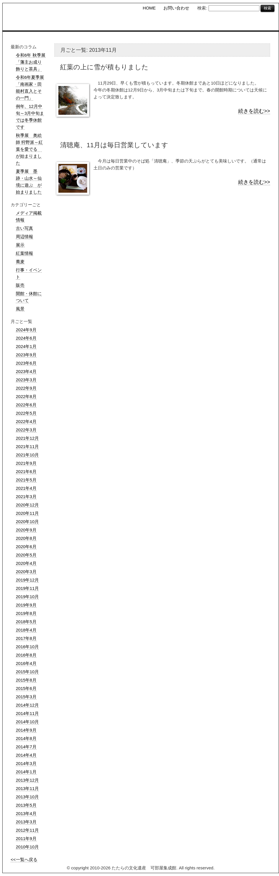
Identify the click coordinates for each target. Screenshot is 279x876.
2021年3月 (26, 496)
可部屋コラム (225, 23)
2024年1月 (26, 346)
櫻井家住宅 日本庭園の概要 (186, 23)
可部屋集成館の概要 (145, 23)
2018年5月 (26, 621)
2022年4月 (26, 421)
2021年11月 (27, 446)
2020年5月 (26, 554)
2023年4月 (26, 371)
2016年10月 (27, 646)
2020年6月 (26, 546)
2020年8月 (26, 538)
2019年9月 (26, 605)
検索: (202, 7)
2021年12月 (27, 438)
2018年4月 (26, 630)
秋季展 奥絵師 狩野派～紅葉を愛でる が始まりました (29, 149)
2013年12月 (27, 780)
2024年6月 (26, 338)
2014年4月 (26, 755)
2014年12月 (27, 705)
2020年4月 (26, 563)
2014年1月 (26, 771)
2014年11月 (27, 713)
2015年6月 (26, 688)
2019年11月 (27, 588)
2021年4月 (26, 488)
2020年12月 (27, 504)
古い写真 (24, 228)
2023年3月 (26, 379)
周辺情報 (24, 236)
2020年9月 (26, 529)
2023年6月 (26, 363)
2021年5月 (26, 479)
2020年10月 (27, 521)
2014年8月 (26, 738)
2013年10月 (27, 796)
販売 (20, 285)
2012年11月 (27, 830)
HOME (149, 7)
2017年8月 (26, 638)
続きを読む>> (254, 111)
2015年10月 (27, 671)
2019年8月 (26, 613)
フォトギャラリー (261, 23)
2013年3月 (26, 821)
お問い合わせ (176, 7)
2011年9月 (26, 838)
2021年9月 (26, 463)
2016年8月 (26, 655)
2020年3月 (26, 571)
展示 (20, 244)
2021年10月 (27, 454)
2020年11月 (27, 513)
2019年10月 (27, 596)
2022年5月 (26, 413)
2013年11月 (27, 788)
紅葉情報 (24, 253)
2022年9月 (26, 388)
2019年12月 (27, 579)
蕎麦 (20, 261)
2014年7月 (26, 746)
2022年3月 (26, 429)
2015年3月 (26, 696)
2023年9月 (26, 354)
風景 (20, 308)
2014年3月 (26, 763)
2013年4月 (26, 813)
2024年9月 (26, 329)
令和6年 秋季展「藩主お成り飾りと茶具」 (30, 62)
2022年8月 (26, 396)
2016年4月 (26, 663)
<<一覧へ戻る (24, 859)
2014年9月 (26, 730)
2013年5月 (26, 805)
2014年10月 (27, 721)
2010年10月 (27, 846)
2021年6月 (26, 471)
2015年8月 (26, 680)
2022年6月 (26, 404)
